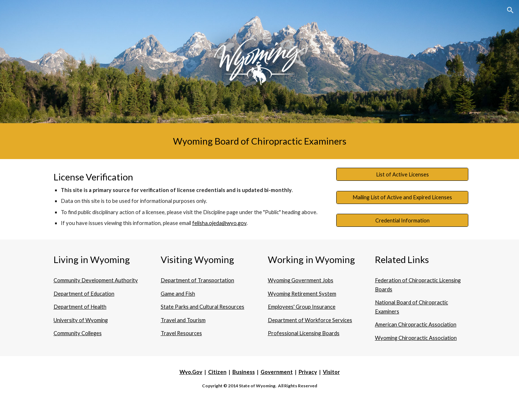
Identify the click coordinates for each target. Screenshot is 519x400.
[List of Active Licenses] (402, 174)
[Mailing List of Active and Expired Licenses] (402, 197)
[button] (510, 10)
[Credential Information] (402, 220)
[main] (259, 141)
